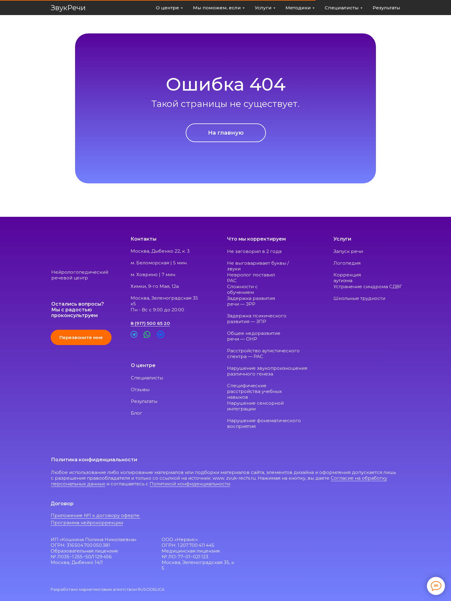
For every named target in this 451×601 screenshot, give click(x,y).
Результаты (144, 401)
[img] (64, 250)
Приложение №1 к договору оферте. (95, 515)
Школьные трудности (359, 298)
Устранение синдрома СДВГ (367, 286)
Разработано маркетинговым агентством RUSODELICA (107, 589)
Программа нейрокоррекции (87, 522)
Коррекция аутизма (347, 277)
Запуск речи (348, 251)
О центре (143, 365)
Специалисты (147, 378)
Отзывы (140, 389)
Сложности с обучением (242, 289)
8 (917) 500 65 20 (150, 323)
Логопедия (347, 263)
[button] (81, 337)
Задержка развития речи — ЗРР (251, 301)
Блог (136, 413)
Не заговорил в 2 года (254, 251)
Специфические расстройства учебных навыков (254, 391)
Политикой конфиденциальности (190, 484)
